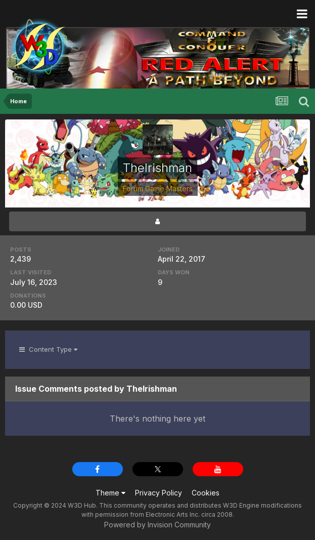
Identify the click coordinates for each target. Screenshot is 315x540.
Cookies (205, 492)
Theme (110, 492)
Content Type (48, 349)
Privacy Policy (158, 492)
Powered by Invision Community (157, 524)
